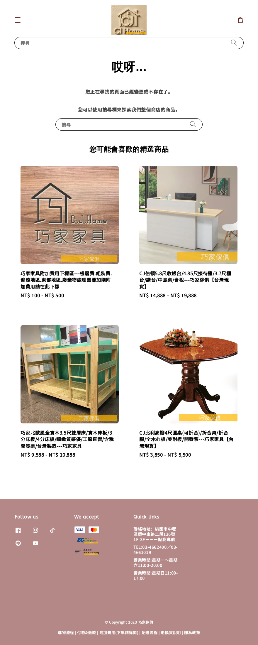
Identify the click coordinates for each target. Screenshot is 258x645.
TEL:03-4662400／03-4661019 (155, 549)
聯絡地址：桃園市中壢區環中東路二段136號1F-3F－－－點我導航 (154, 534)
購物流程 (66, 632)
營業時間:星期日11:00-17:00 (155, 575)
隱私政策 (192, 632)
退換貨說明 (171, 632)
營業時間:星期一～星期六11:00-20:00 (155, 562)
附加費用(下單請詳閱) (118, 632)
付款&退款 (86, 632)
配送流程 (150, 632)
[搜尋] (234, 42)
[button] (17, 19)
